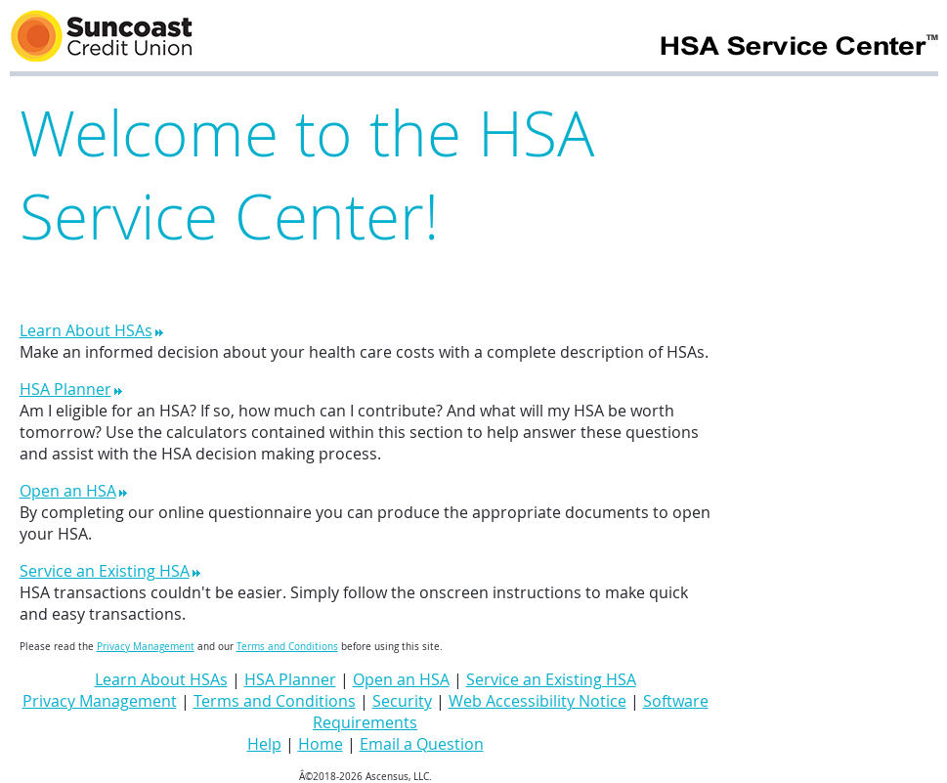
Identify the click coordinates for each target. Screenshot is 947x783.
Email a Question (422, 744)
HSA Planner (71, 389)
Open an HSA (74, 490)
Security (402, 701)
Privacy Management (145, 646)
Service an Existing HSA (110, 571)
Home (320, 744)
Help (264, 744)
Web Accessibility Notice (537, 701)
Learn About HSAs (92, 330)
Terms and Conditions (287, 646)
